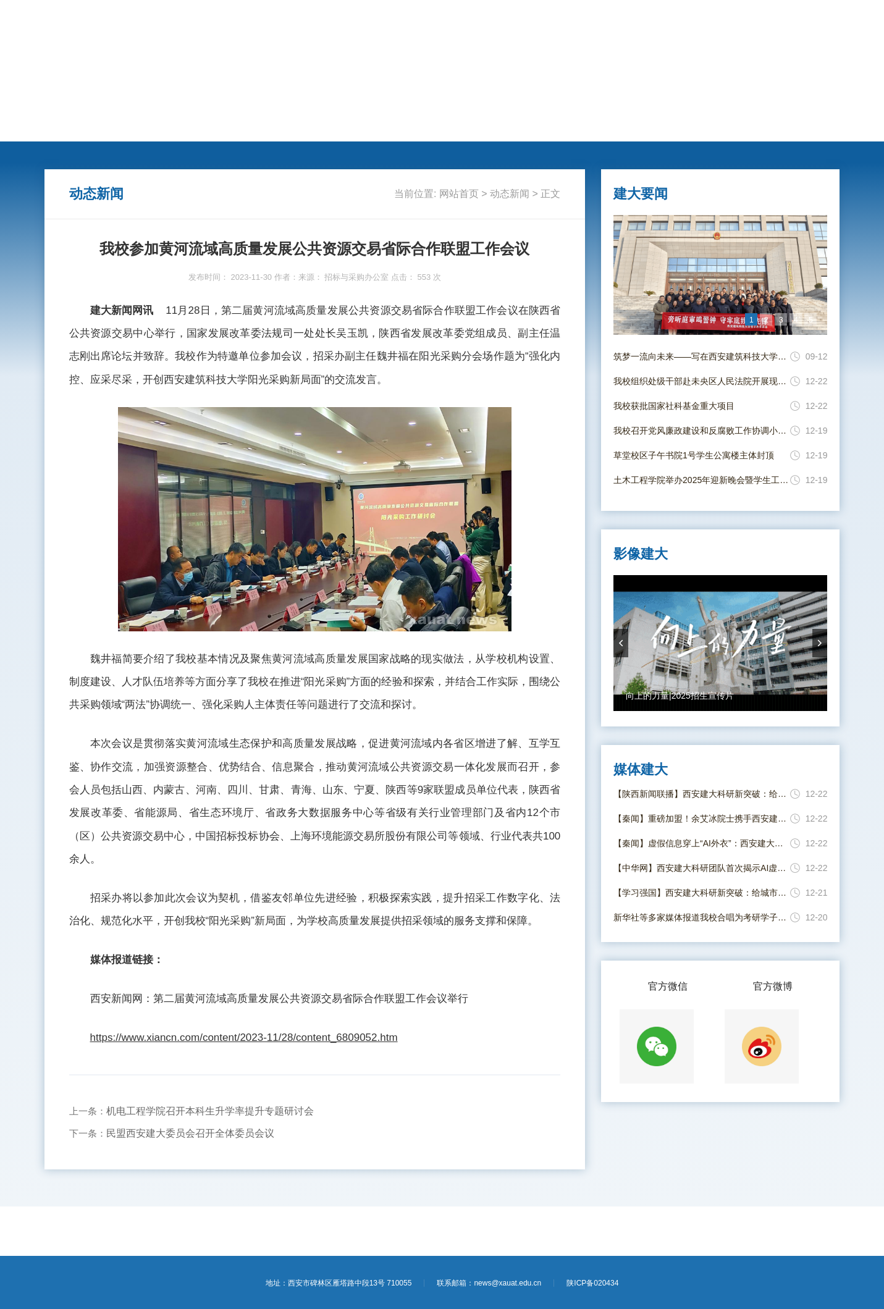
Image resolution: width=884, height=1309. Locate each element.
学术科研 (278, 125)
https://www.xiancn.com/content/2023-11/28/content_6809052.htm (244, 1037)
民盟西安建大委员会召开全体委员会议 (190, 1133)
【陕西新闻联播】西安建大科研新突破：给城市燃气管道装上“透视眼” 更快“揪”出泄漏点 (701, 794)
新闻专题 (487, 125)
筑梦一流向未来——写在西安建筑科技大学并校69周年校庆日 (701, 356)
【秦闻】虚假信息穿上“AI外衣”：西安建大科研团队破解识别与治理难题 (701, 843)
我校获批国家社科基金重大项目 (674, 406)
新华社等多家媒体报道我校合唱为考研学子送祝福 (701, 917)
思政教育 (435, 125)
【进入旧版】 (814, 23)
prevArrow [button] (620, 643)
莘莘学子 (382, 125)
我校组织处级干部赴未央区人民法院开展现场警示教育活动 (701, 381)
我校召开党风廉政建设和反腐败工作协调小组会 (701, 431)
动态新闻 (174, 125)
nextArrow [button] (819, 643)
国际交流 (330, 125)
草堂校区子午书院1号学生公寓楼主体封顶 (693, 455)
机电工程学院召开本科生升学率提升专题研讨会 (210, 1111)
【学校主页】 (759, 23)
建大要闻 (122, 125)
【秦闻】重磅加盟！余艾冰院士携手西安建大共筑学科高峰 (701, 818)
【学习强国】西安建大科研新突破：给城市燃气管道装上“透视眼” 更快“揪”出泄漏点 (701, 893)
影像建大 (643, 125)
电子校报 (591, 125)
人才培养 (226, 125)
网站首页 (70, 125)
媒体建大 (538, 125)
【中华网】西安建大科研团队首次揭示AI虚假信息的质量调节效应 (701, 868)
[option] (720, 275)
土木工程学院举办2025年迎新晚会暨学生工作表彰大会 (701, 480)
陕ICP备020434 (592, 1283)
